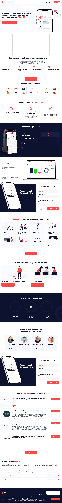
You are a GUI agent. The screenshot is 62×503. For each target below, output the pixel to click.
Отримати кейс (31, 253)
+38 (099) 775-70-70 (32, 494)
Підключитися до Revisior (53, 492)
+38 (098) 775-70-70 (32, 491)
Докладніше (55, 398)
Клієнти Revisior (23, 491)
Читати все (31, 452)
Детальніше (8, 284)
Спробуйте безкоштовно (57, 2)
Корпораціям (14, 495)
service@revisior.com (41, 491)
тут (36, 499)
